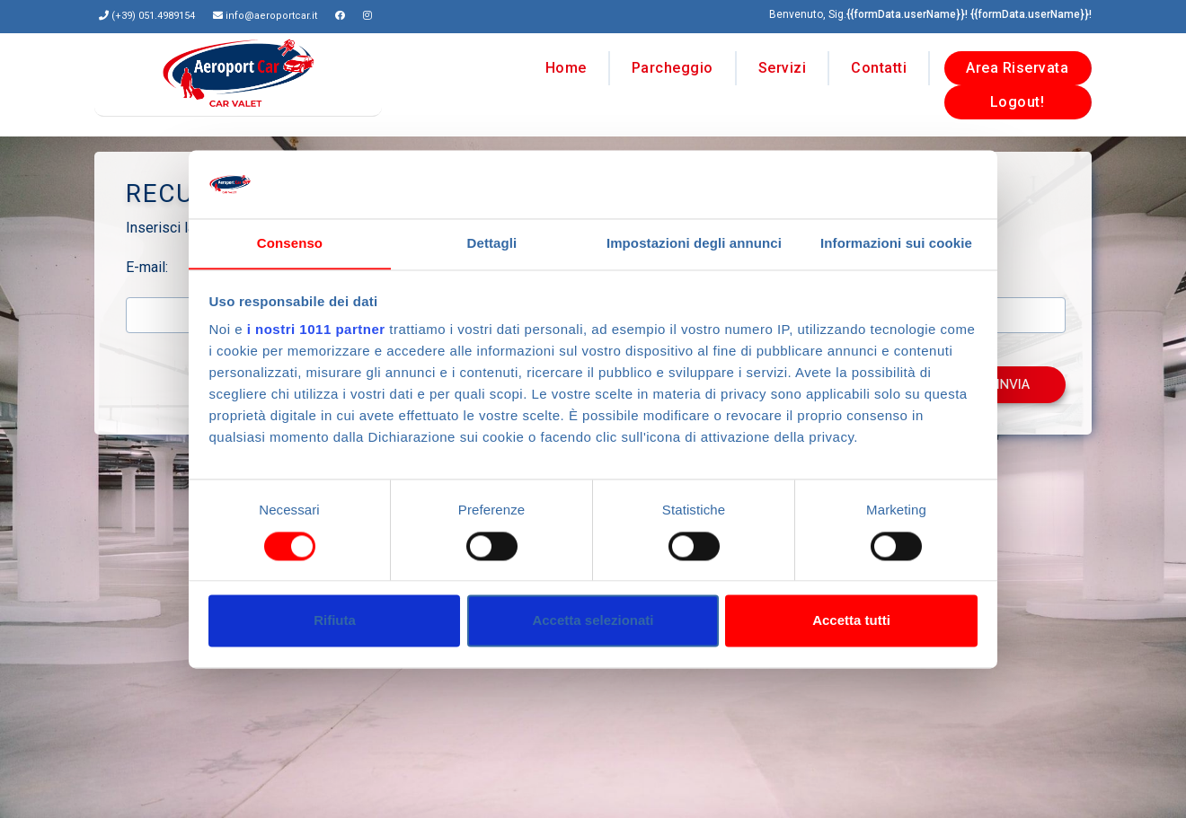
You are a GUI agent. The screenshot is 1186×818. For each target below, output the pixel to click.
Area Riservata (1017, 64)
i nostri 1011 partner (316, 330)
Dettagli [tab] (492, 243)
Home (566, 64)
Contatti (879, 64)
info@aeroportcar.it (271, 16)
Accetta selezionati (592, 621)
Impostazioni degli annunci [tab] (694, 243)
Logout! (1017, 98)
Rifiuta (335, 621)
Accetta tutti (851, 621)
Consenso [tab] (290, 243)
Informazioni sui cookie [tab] (896, 243)
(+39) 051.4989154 (153, 16)
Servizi (782, 64)
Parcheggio (672, 64)
